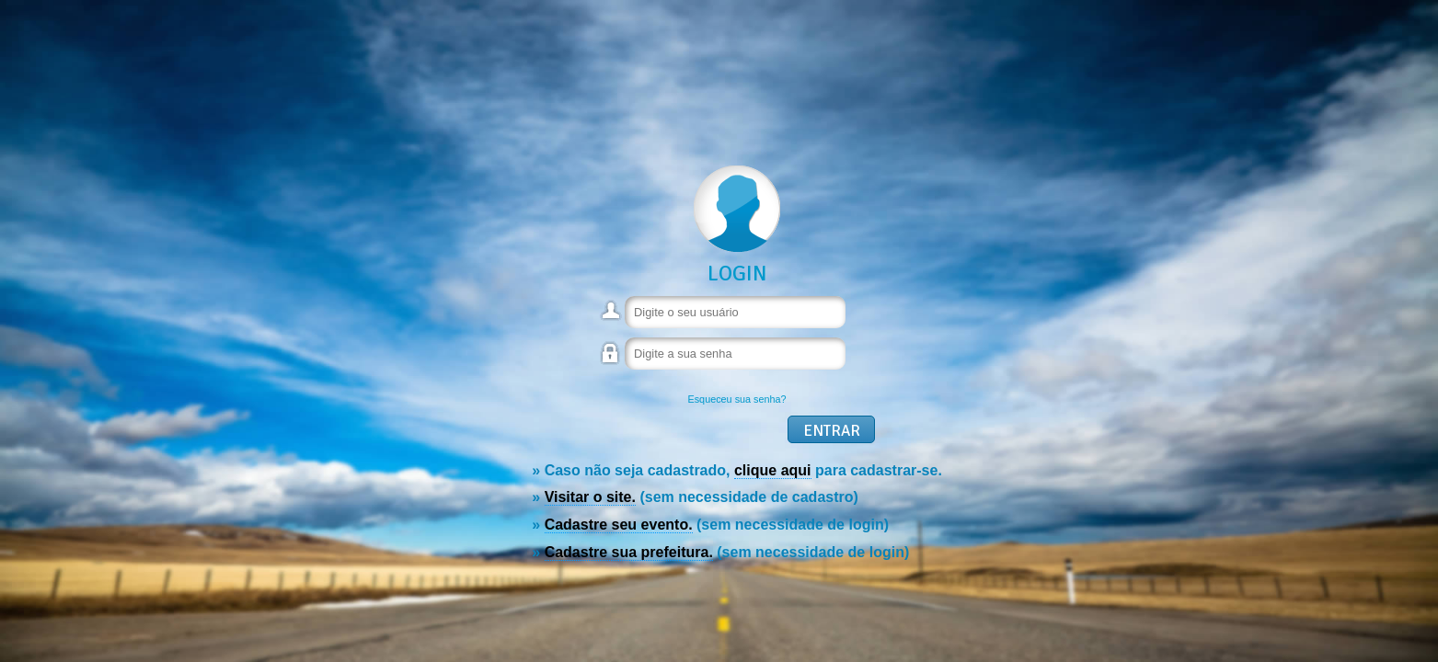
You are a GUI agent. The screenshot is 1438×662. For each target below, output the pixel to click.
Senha (612, 362)
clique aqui (772, 470)
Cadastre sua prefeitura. (629, 552)
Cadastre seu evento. (619, 524)
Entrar (831, 430)
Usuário (612, 318)
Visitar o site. (590, 497)
